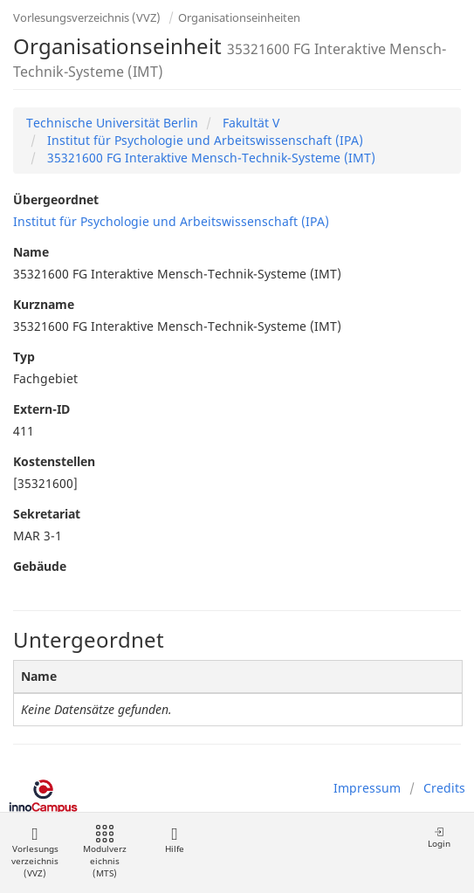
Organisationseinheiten (239, 17)
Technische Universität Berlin (112, 122)
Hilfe (174, 840)
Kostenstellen (54, 461)
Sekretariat (46, 513)
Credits (444, 788)
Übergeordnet (56, 199)
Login (439, 837)
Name (31, 252)
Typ (24, 356)
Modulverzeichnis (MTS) (105, 852)
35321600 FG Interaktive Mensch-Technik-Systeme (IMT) (209, 157)
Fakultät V (249, 122)
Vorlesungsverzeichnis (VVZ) (87, 17)
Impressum (367, 788)
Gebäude (39, 566)
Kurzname (43, 304)
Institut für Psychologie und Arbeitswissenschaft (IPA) (203, 140)
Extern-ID (41, 409)
